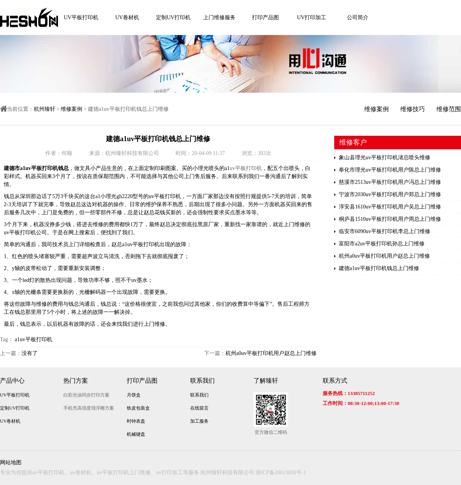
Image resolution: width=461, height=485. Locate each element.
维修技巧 (412, 109)
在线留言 (199, 408)
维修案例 (71, 109)
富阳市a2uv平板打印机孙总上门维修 (379, 244)
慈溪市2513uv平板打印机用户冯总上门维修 (387, 182)
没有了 (30, 353)
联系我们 (202, 380)
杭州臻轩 (44, 109)
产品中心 (12, 380)
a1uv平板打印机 (33, 339)
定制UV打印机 (173, 17)
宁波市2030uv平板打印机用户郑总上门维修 (387, 194)
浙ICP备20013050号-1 (280, 472)
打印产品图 (265, 17)
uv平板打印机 (246, 168)
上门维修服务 (219, 17)
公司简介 (357, 17)
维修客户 (353, 142)
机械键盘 (136, 434)
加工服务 (199, 421)
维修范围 (448, 109)
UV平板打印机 (81, 17)
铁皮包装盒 (138, 408)
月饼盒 (134, 395)
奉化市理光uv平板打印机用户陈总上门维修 (387, 170)
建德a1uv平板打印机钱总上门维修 (376, 268)
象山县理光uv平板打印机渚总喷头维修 (382, 158)
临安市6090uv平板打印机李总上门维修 (382, 231)
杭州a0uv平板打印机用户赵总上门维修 (271, 353)
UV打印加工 (311, 17)
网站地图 (11, 462)
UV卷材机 (127, 17)
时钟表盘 (136, 421)
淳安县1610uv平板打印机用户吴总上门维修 (387, 207)
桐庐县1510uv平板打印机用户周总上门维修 (387, 219)
